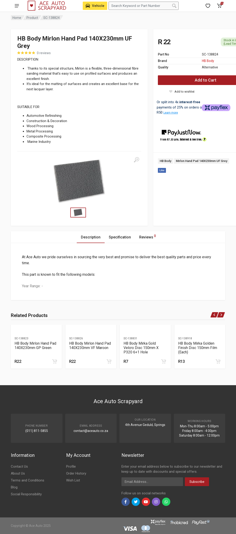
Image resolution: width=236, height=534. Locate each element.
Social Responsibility (26, 494)
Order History (76, 473)
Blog (14, 487)
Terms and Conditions (27, 480)
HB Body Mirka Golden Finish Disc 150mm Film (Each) (197, 347)
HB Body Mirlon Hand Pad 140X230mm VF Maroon (90, 345)
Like (161, 170)
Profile (71, 466)
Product (32, 18)
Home (16, 18)
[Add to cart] (54, 361)
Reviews (147, 236)
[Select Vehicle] (95, 6)
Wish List (73, 480)
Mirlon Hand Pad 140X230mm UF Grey (201, 161)
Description (90, 237)
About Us (18, 473)
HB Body (208, 61)
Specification (120, 237)
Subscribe (196, 482)
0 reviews (44, 53)
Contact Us (19, 466)
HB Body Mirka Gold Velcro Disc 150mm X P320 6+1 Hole (141, 347)
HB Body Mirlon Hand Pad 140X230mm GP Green (35, 345)
